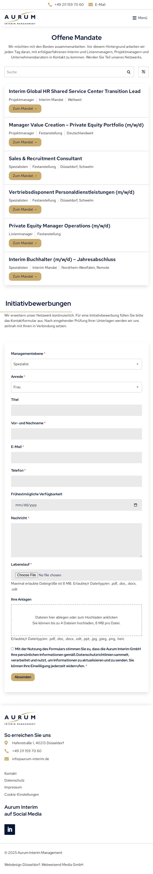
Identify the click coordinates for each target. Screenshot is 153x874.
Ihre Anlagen (21, 599)
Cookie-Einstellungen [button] (21, 794)
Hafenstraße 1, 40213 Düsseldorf (38, 743)
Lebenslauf (21, 564)
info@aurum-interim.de (30, 759)
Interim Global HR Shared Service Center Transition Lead (75, 91)
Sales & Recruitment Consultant (45, 158)
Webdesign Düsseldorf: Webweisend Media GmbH (43, 864)
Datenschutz (14, 780)
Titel (15, 399)
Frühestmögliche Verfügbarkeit (36, 494)
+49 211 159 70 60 (69, 4)
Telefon (18, 470)
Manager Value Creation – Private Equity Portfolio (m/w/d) (76, 125)
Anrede (18, 376)
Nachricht (20, 518)
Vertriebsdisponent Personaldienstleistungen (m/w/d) (71, 192)
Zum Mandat (25, 108)
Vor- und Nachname (28, 423)
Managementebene (28, 353)
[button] (142, 18)
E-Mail (100, 4)
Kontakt (10, 773)
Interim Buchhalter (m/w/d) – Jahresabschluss (62, 259)
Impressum (13, 787)
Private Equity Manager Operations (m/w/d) (59, 226)
